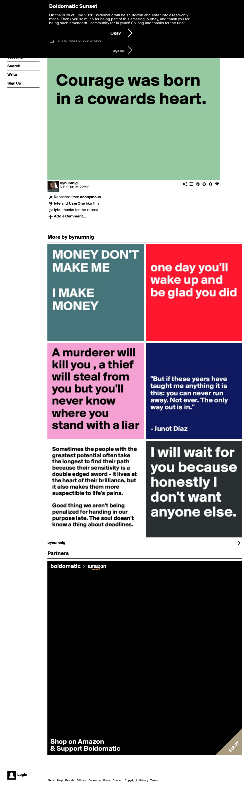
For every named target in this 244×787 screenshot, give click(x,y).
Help (60, 780)
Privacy (143, 780)
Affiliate (81, 780)
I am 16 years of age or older (79, 41)
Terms (154, 780)
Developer (94, 780)
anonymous (90, 197)
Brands (69, 780)
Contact (117, 780)
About (51, 780)
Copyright (131, 780)
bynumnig (69, 183)
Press (106, 780)
